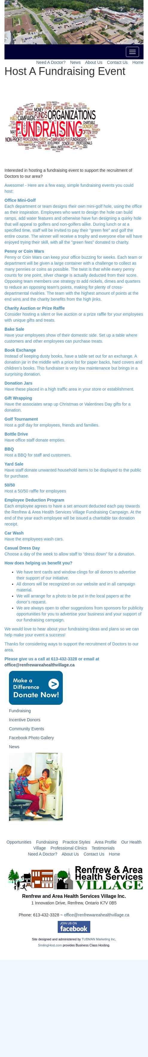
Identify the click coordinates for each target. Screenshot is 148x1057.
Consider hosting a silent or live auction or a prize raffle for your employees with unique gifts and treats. (73, 314)
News (75, 62)
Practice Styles (76, 842)
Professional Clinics (69, 848)
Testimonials (103, 848)
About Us (94, 62)
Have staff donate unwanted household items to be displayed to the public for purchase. (72, 470)
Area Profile (106, 842)
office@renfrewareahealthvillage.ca (39, 664)
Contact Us (117, 62)
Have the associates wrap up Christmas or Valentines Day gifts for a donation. (67, 404)
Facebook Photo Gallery (31, 737)
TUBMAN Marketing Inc (98, 939)
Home (138, 62)
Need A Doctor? (50, 62)
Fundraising (20, 710)
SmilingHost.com (50, 945)
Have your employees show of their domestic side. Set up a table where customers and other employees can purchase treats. (70, 335)
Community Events (26, 728)
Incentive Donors (24, 719)
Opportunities (19, 842)
